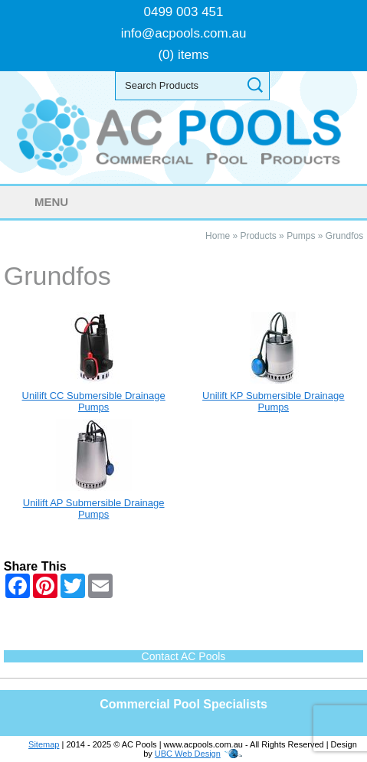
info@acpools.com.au (184, 33)
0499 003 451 (184, 12)
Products (258, 236)
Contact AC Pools (184, 656)
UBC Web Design (188, 753)
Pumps (301, 236)
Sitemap (43, 744)
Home (217, 236)
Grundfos (344, 236)
